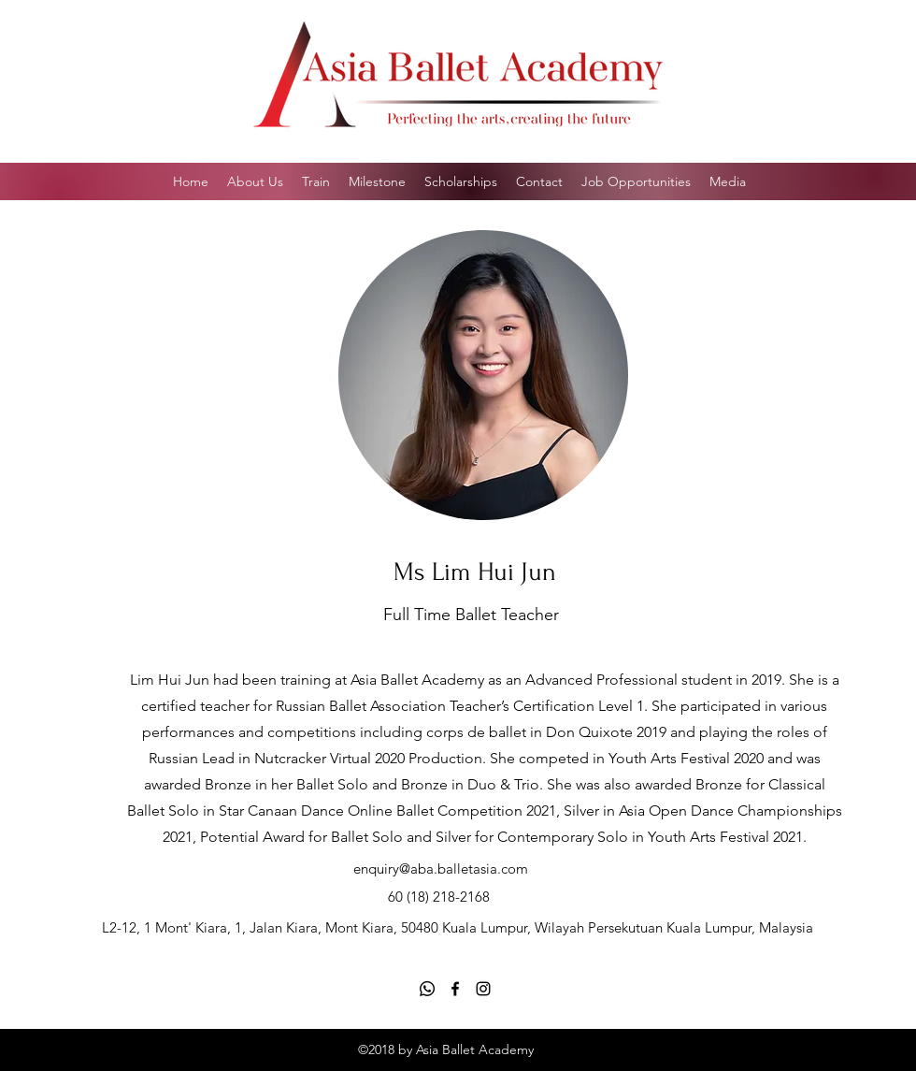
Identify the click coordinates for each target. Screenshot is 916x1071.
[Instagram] (483, 988)
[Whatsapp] (427, 988)
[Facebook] (455, 988)
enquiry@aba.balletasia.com (440, 868)
